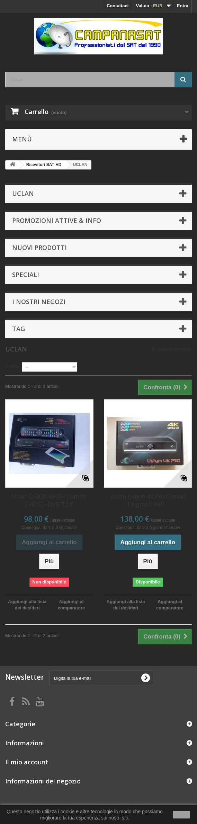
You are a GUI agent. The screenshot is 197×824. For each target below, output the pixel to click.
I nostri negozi (38, 301)
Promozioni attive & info (56, 220)
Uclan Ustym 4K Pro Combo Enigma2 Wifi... (148, 500)
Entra (182, 5)
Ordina (12, 366)
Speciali (25, 274)
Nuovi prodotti (39, 247)
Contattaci (118, 5)
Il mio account (26, 762)
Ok (181, 814)
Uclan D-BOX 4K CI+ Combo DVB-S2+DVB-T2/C (49, 500)
